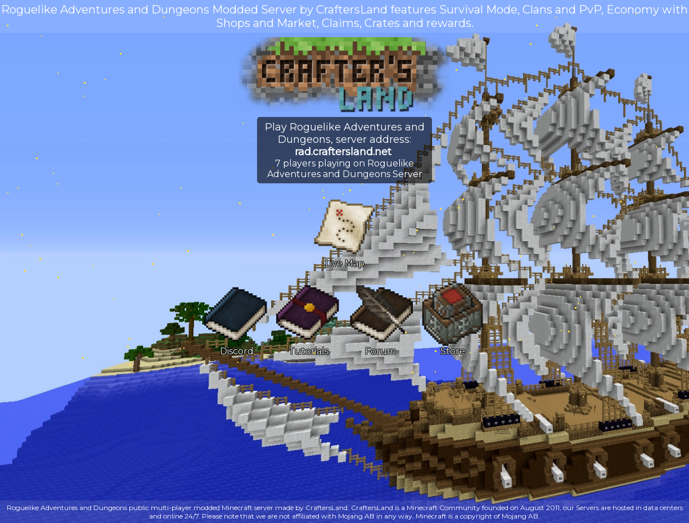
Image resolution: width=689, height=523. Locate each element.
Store (452, 319)
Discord (236, 319)
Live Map (344, 231)
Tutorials (308, 319)
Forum (380, 319)
